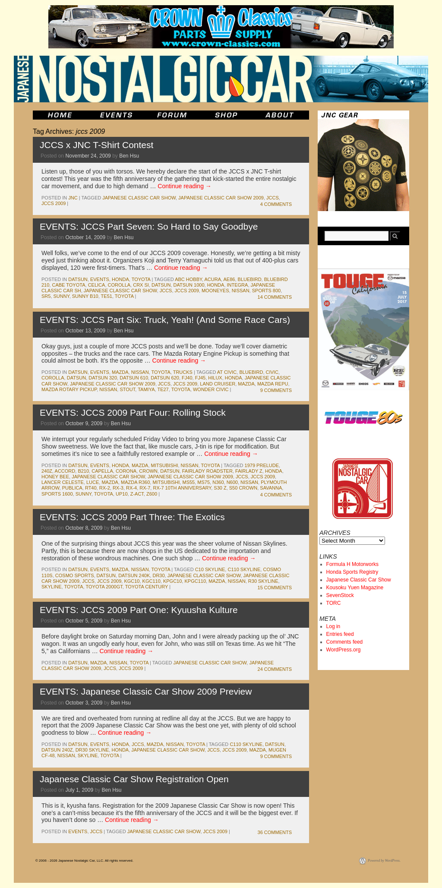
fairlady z (248, 471)
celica (96, 285)
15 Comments (275, 587)
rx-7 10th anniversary (182, 487)
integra (237, 285)
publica (72, 487)
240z (46, 471)
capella (102, 471)
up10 (122, 493)
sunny (61, 296)
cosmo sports (74, 575)
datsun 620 (165, 377)
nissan (240, 290)
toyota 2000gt (104, 586)
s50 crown (243, 487)
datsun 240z (57, 749)
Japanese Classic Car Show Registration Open (134, 779)
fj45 (200, 377)
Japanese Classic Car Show (358, 580)
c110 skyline (243, 569)
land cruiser (217, 383)
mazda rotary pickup (69, 389)
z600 (151, 493)
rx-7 (144, 487)
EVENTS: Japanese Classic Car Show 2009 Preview (146, 691)
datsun (77, 279)
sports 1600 (57, 493)
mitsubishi (164, 465)
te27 (162, 389)
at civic (227, 372)
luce (92, 482)
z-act (137, 493)
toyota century (146, 586)
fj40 (187, 377)
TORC (333, 603)
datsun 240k (134, 575)
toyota (141, 279)
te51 (106, 296)
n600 (232, 482)
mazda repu (272, 383)
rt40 (91, 487)
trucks (183, 372)
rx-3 (118, 487)
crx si (141, 285)
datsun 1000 (189, 285)
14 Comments (275, 297)
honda (120, 279)
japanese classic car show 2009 (221, 197)
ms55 (188, 482)
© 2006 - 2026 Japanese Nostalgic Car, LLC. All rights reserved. (84, 861)
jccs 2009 (53, 203)
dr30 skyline (92, 749)
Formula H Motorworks (352, 564)
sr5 (46, 296)
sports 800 (266, 290)
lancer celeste (62, 482)
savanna (271, 487)
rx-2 (104, 487)
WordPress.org (343, 650)
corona (126, 471)
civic (272, 372)
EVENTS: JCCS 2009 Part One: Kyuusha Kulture (139, 610)
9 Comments (276, 390)
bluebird (250, 279)
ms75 (203, 482)
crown (148, 471)
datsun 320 (102, 377)
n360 (218, 482)
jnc (72, 197)
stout (127, 389)
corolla (119, 285)
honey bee (55, 476)
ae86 (229, 279)
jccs (272, 197)
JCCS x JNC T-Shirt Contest (96, 145)
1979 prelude (262, 465)
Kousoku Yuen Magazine (355, 588)
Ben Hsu (129, 156)
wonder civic (211, 389)
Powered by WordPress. (384, 861)
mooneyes (215, 290)
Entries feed (340, 634)
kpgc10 (172, 581)
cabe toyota (68, 285)
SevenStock (340, 595)
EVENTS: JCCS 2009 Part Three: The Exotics (132, 517)
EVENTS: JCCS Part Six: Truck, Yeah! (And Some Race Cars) (165, 320)
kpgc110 (195, 581)
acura (212, 279)
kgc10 (131, 581)
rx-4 (131, 487)
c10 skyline (210, 569)
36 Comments (275, 832)
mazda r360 (135, 482)
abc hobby (188, 279)
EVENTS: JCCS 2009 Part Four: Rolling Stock (133, 412)
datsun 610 (134, 377)
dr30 (158, 575)
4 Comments (276, 204)
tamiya (146, 389)
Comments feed (344, 642)
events (99, 279)
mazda (120, 372)
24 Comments (275, 669)
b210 (83, 471)
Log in (333, 626)
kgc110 (151, 581)
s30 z (220, 487)
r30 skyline (263, 581)
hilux (215, 377)
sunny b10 (85, 296)
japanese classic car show (139, 197)
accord (65, 471)
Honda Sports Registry (352, 572)
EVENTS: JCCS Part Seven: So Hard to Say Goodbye (149, 226)
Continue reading (185, 186)
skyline (51, 586)
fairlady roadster (207, 471)
